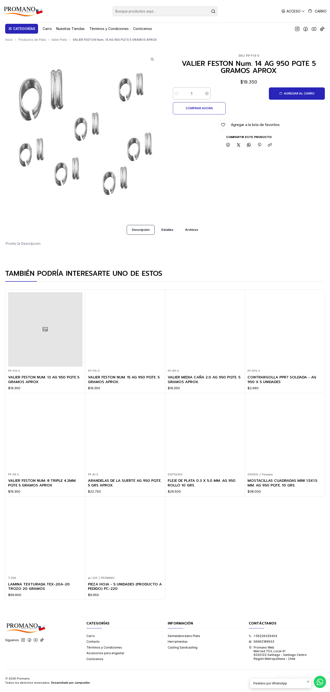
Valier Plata (59, 39)
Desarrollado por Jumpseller (70, 683)
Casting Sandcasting (182, 648)
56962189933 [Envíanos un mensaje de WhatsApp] (261, 642)
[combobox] (165, 11)
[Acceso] (293, 11)
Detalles (167, 238)
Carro (90, 636)
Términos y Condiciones (104, 648)
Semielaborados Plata (184, 636)
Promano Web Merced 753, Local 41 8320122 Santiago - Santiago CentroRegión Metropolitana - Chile (278, 653)
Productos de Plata (32, 39)
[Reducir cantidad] (176, 93)
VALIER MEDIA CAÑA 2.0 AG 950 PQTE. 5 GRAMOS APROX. (204, 401)
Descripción (141, 238)
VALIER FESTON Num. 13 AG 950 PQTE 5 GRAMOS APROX (44, 388)
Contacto (93, 642)
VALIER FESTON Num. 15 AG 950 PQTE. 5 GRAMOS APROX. (124, 394)
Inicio (9, 39)
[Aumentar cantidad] (206, 93)
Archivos (191, 238)
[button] (21, 29)
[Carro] (317, 11)
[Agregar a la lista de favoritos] (249, 110)
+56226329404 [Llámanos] (263, 636)
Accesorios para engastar (105, 653)
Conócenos (94, 659)
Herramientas (178, 642)
